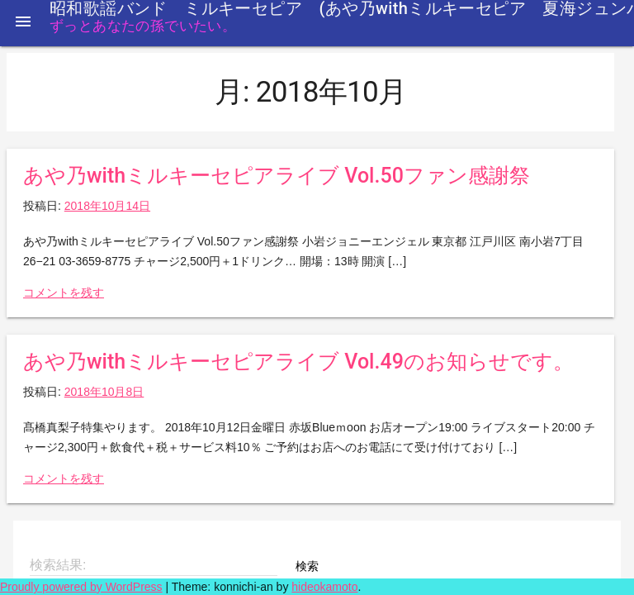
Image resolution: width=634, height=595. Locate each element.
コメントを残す (63, 292)
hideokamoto (324, 586)
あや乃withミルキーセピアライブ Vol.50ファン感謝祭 (276, 176)
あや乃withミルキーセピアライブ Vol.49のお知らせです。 (298, 362)
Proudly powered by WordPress (81, 586)
